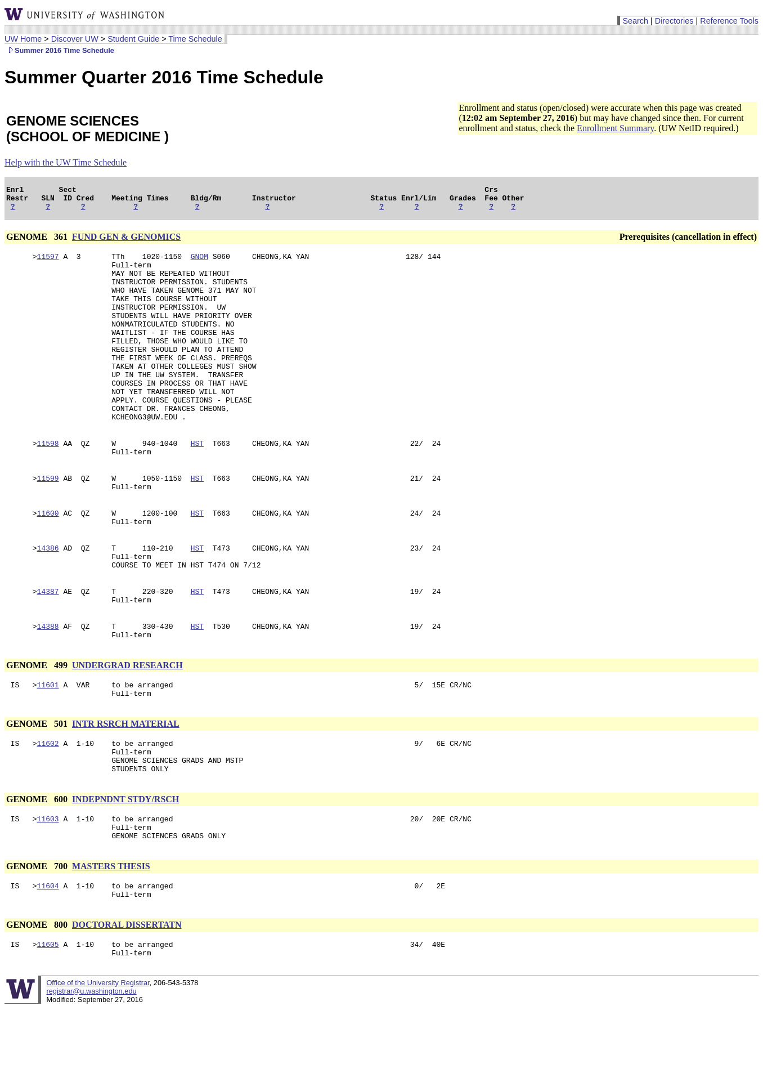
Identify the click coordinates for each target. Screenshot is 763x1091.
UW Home (23, 38)
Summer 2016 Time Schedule (59, 50)
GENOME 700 (38, 942)
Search (635, 20)
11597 (48, 263)
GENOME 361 (38, 242)
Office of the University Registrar (97, 1065)
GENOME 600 (38, 870)
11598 (48, 484)
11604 (48, 963)
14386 (48, 598)
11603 (48, 891)
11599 (48, 522)
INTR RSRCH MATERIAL (125, 788)
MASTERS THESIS (111, 942)
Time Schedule (195, 38)
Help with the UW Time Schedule (66, 162)
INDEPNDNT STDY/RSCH (125, 870)
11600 (48, 560)
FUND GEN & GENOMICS (126, 242)
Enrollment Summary (615, 128)
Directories (674, 20)
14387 (48, 647)
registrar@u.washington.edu (91, 1074)
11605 (48, 1025)
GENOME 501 (38, 788)
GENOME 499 (38, 726)
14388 (48, 685)
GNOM (199, 263)
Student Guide (133, 38)
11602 (48, 809)
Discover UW (74, 38)
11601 (48, 747)
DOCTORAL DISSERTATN (127, 1004)
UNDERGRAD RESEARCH (127, 726)
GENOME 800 (38, 1004)
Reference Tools (729, 20)
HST (197, 484)
